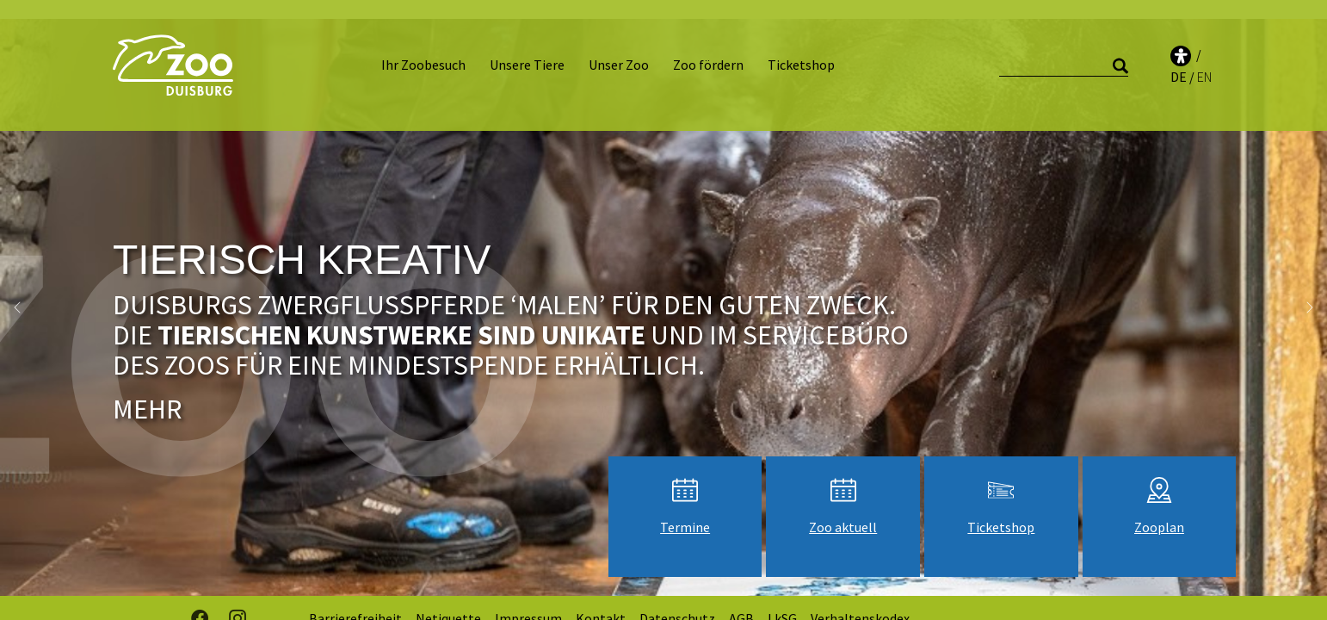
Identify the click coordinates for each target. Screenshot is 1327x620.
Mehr (147, 390)
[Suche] (1063, 56)
